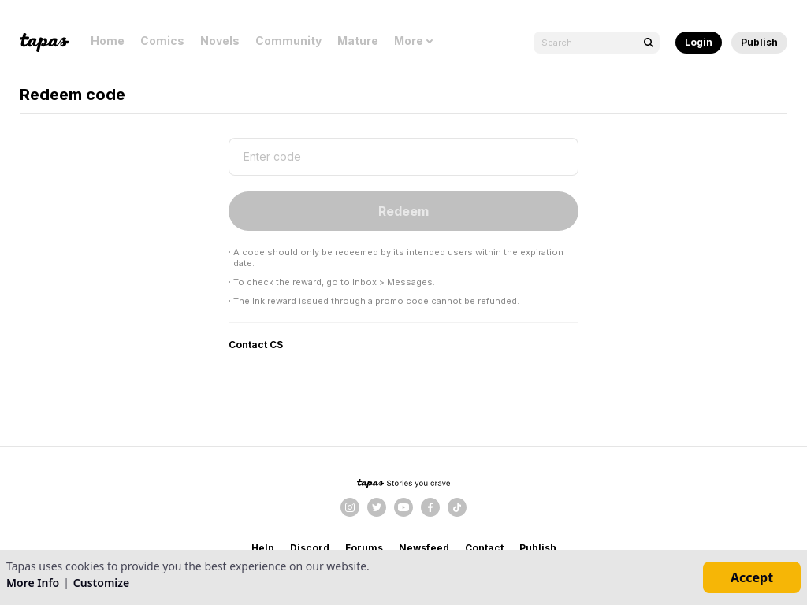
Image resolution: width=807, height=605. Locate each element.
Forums (364, 548)
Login (698, 42)
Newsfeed (424, 548)
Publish (759, 42)
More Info (32, 582)
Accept (752, 577)
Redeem (403, 211)
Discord (309, 548)
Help (262, 548)
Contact (484, 548)
